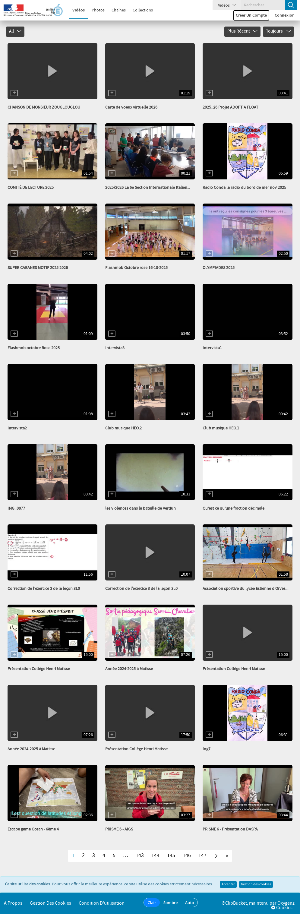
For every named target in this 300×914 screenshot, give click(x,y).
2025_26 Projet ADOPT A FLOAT (230, 107)
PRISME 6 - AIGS (119, 829)
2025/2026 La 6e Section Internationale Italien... (147, 187)
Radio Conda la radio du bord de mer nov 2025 (244, 187)
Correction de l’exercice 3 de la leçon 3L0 (44, 588)
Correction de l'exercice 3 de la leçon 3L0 (141, 588)
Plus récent (242, 31)
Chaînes (116, 10)
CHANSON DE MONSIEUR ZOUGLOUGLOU (44, 107)
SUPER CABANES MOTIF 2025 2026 (38, 267)
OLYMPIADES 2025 (219, 267)
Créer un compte (251, 15)
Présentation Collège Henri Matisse (39, 669)
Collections (140, 10)
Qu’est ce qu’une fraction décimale (233, 508)
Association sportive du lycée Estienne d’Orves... (245, 588)
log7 (206, 749)
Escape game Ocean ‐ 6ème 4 (33, 829)
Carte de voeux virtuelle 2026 (131, 107)
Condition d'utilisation (102, 903)
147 (202, 855)
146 (187, 855)
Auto (189, 902)
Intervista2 (17, 428)
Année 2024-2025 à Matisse (129, 669)
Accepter (228, 884)
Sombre (170, 902)
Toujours (278, 31)
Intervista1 (212, 348)
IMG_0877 (16, 508)
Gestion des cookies (256, 884)
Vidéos (75, 10)
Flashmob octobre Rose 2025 (34, 348)
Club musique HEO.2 (123, 428)
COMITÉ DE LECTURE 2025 (31, 187)
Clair (151, 902)
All (15, 31)
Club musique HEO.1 (221, 428)
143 (140, 855)
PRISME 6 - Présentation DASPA (230, 829)
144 (155, 855)
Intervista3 (115, 348)
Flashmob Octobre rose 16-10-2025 (136, 267)
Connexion (285, 15)
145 (171, 855)
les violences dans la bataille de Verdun (140, 508)
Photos (95, 10)
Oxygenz (286, 903)
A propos (13, 903)
